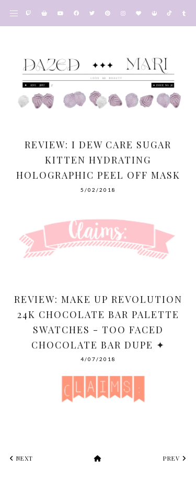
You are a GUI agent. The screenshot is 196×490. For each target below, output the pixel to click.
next (21, 458)
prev (174, 458)
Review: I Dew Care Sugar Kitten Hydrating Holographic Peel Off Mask (98, 159)
